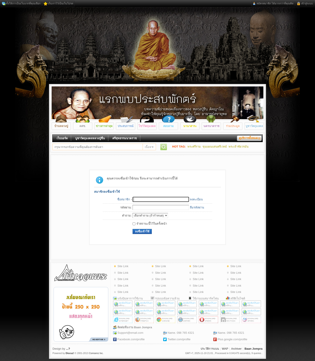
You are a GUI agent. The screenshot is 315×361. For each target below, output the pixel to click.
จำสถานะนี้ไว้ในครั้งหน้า (150, 223)
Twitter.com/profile (179, 339)
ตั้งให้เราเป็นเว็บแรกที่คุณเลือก (23, 3)
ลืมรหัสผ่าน (197, 207)
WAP (225, 348)
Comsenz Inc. (96, 353)
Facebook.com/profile (131, 339)
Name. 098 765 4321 (181, 332)
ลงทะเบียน (196, 199)
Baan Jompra (253, 348)
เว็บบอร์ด (62, 138)
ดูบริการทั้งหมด (248, 138)
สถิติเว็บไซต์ (237, 298)
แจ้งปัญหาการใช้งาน (130, 298)
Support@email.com (130, 332)
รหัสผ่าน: (126, 207)
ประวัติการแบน (210, 348)
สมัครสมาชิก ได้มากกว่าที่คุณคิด (275, 3)
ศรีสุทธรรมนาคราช (124, 138)
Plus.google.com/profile (232, 339)
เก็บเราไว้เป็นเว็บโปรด (60, 3)
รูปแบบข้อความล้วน (167, 298)
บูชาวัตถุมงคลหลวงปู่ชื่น (90, 138)
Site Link (122, 266)
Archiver (236, 348)
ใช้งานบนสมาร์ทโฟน (206, 298)
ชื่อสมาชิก (123, 199)
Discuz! (70, 353)
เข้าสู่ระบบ (307, 3)
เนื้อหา (149, 147)
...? (68, 348)
